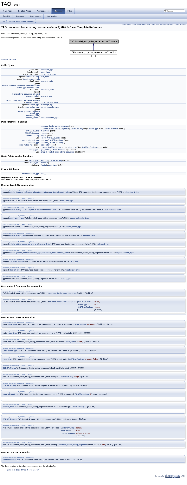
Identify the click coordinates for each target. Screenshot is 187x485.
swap (43, 152)
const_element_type (49, 103)
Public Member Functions (141, 24)
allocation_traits (47, 90)
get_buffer (45, 145)
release (44, 134)
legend (93, 56)
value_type (45, 72)
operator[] (45, 141)
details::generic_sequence (29, 112)
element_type (46, 96)
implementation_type (49, 118)
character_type (47, 70)
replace (44, 148)
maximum (45, 131)
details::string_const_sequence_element (23, 101)
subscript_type (47, 105)
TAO (3, 21)
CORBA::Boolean (111, 129)
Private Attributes (180, 24)
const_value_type (48, 75)
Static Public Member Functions (162, 24)
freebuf (44, 166)
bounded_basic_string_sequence (21, 21)
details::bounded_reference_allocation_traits (21, 86)
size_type (45, 77)
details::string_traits (31, 79)
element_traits (47, 82)
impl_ (43, 174)
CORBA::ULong (32, 77)
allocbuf (44, 161)
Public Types (126, 24)
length (43, 136)
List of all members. (8, 60)
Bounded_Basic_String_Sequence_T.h (23, 476)
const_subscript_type (50, 108)
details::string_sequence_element (26, 94)
